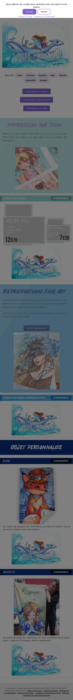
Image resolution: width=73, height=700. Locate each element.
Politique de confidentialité (44, 16)
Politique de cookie (25, 16)
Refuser (44, 12)
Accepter (29, 12)
